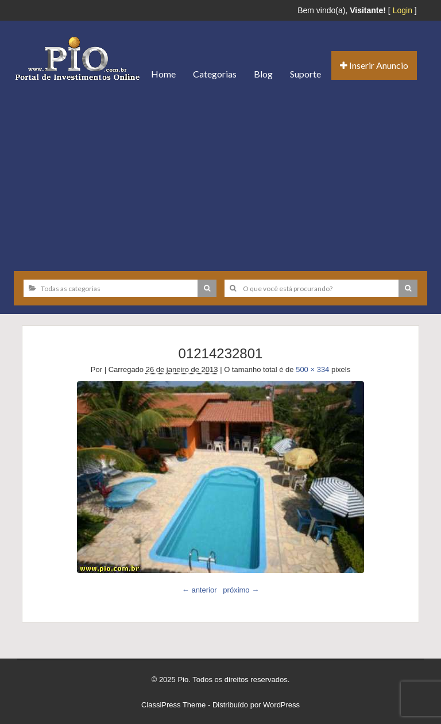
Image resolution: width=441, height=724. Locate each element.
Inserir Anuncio (374, 65)
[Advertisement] (220, 176)
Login (402, 10)
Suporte (305, 73)
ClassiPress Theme (173, 704)
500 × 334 (312, 369)
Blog (263, 73)
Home (163, 73)
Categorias (215, 73)
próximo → (241, 590)
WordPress (281, 704)
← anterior (199, 590)
